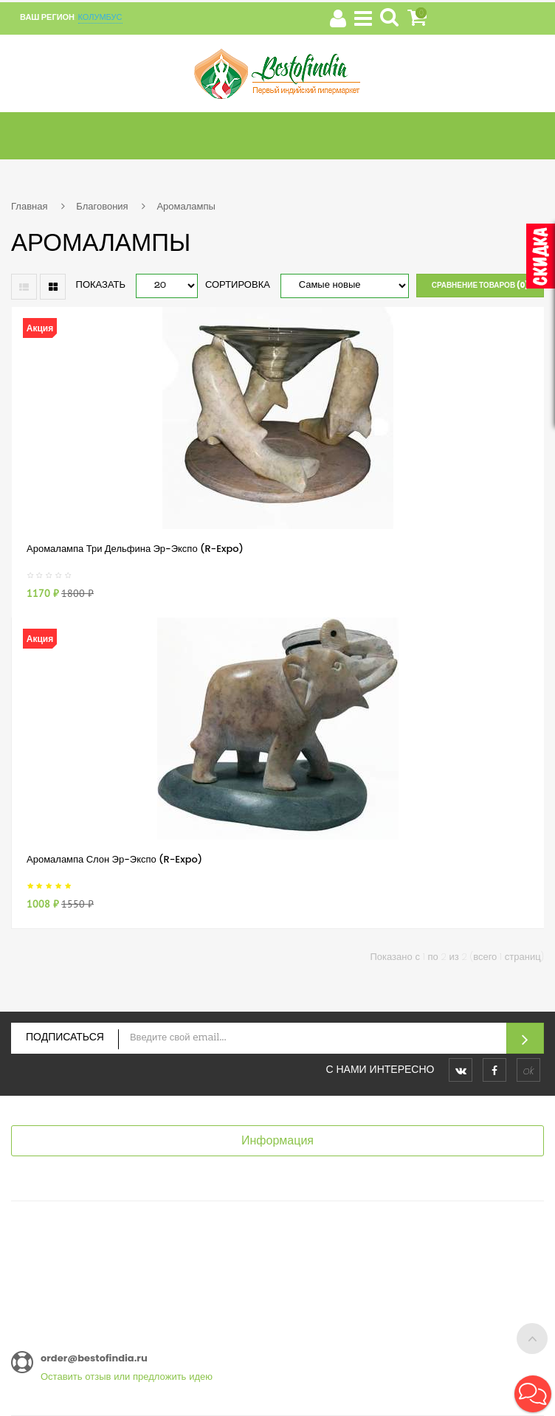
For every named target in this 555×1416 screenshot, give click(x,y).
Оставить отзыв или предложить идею (127, 1377)
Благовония (102, 206)
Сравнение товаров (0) (480, 285)
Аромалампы (185, 206)
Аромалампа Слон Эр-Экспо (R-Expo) (114, 859)
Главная (29, 206)
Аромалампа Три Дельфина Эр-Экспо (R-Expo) (135, 549)
